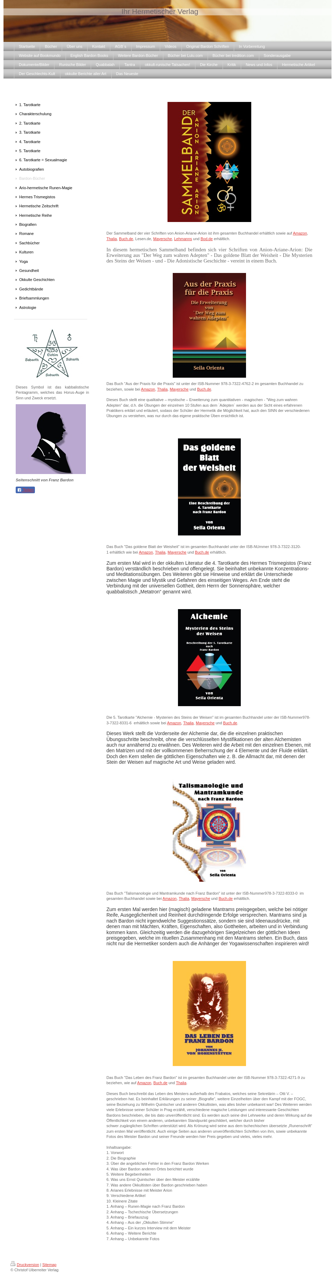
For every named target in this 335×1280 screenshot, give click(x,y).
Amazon (300, 233)
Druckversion (24, 1265)
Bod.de (207, 239)
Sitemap (49, 1265)
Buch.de (126, 239)
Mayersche (162, 239)
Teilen (25, 490)
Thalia (111, 239)
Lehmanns (183, 239)
